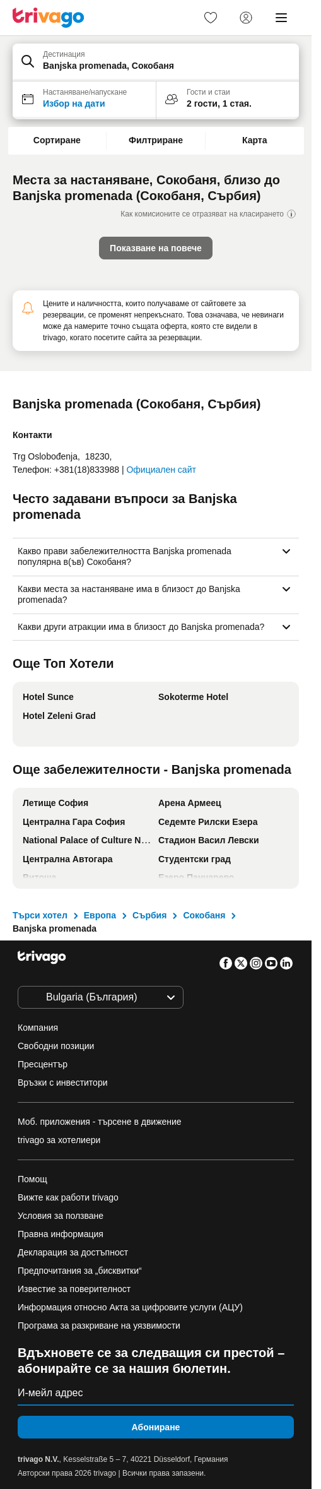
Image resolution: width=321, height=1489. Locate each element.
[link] (210, 17)
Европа (100, 915)
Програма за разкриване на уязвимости (99, 1325)
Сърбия (149, 915)
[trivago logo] (49, 18)
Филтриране (156, 140)
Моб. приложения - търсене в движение (100, 1122)
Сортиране (57, 140)
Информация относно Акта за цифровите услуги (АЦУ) (130, 1307)
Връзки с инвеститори (63, 1082)
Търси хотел (40, 915)
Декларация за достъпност (73, 1252)
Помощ (32, 1179)
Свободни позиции (56, 1046)
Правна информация (60, 1234)
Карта (254, 140)
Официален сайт (161, 470)
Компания (38, 1028)
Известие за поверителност (74, 1289)
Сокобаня (204, 915)
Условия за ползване (60, 1216)
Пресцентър (42, 1064)
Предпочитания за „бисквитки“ (81, 1271)
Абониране (156, 1427)
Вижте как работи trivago (68, 1197)
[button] (156, 62)
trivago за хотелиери (59, 1140)
